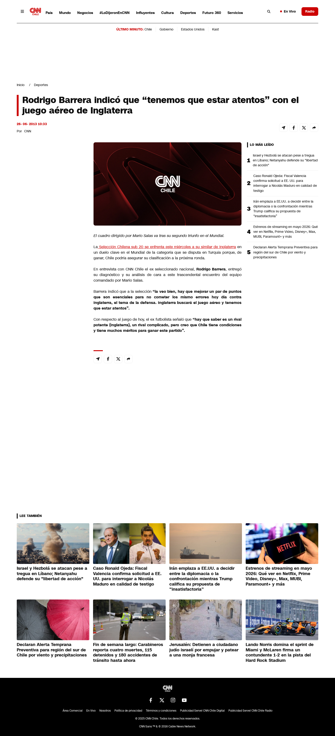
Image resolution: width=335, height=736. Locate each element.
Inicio (20, 85)
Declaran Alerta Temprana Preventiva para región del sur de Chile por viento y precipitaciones (285, 252)
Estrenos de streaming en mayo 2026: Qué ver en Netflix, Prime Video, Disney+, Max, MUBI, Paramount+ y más (285, 231)
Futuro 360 (211, 12)
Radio (310, 11)
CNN (27, 131)
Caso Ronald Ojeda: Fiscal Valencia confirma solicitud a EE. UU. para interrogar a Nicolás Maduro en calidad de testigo (285, 183)
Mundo (65, 12)
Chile (148, 29)
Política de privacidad (128, 711)
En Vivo (288, 11)
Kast (215, 29)
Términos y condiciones (161, 711)
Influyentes (145, 12)
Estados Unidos (192, 29)
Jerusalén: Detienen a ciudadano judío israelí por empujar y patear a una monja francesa (203, 650)
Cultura (167, 12)
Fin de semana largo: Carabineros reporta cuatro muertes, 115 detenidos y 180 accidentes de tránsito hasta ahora (128, 652)
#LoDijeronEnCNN (115, 12)
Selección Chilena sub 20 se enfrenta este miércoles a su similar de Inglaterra (167, 247)
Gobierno (166, 29)
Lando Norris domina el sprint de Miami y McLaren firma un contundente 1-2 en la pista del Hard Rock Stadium (280, 652)
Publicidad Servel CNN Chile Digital (202, 711)
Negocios (85, 12)
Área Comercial (73, 711)
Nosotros (105, 711)
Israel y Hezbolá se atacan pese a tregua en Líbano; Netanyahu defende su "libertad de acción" (285, 160)
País (49, 12)
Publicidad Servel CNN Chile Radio (250, 711)
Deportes (188, 12)
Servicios (235, 12)
